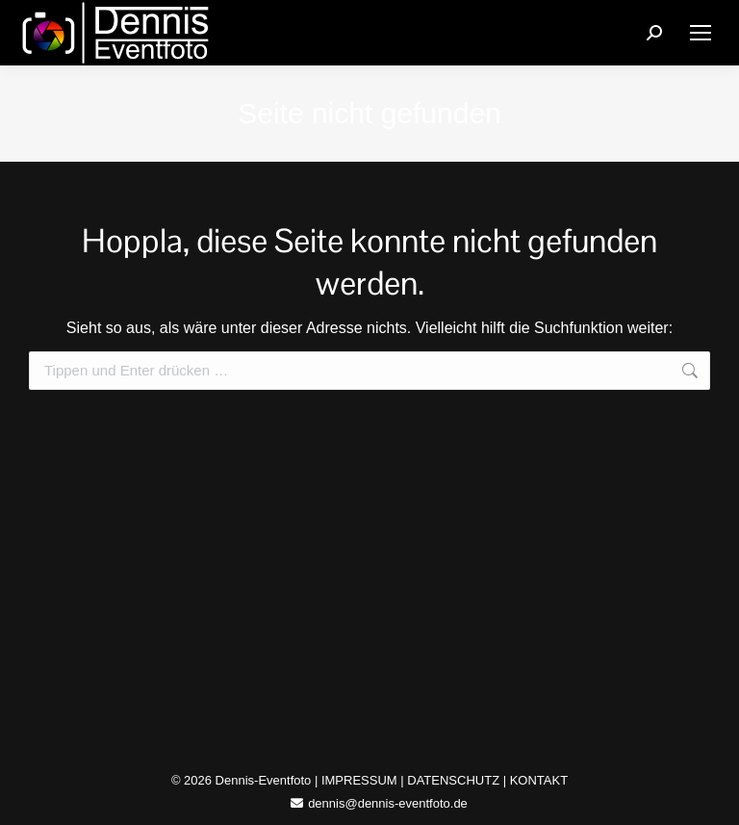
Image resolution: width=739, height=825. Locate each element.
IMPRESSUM (359, 780)
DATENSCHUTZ (453, 780)
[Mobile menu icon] (700, 32)
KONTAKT (539, 780)
